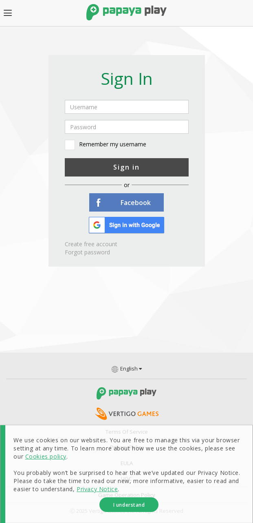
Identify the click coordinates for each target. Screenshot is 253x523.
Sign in (126, 167)
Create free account (91, 244)
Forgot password (87, 252)
